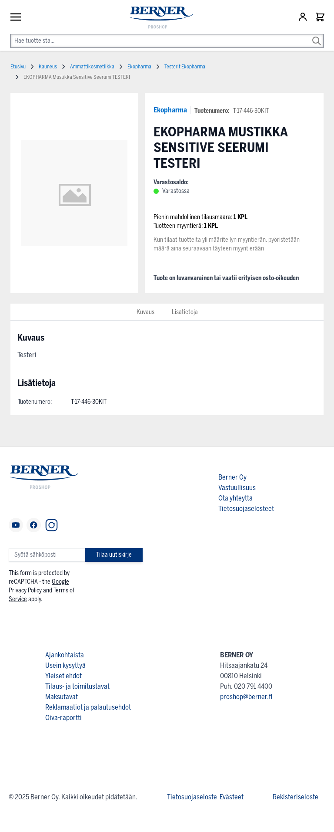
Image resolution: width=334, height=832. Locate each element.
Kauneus (48, 67)
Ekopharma (170, 110)
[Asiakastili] (303, 17)
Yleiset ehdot (63, 676)
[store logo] (157, 18)
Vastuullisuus (237, 488)
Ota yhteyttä (235, 498)
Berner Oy (232, 477)
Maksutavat (61, 697)
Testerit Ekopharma (184, 67)
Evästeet (232, 797)
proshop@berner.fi (246, 697)
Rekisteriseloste (295, 797)
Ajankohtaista (64, 655)
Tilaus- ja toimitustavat (77, 686)
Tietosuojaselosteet (246, 508)
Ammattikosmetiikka (92, 67)
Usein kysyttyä (65, 665)
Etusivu (18, 67)
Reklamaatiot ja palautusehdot (88, 707)
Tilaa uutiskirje (114, 554)
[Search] (316, 35)
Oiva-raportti (63, 718)
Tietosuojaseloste (192, 797)
